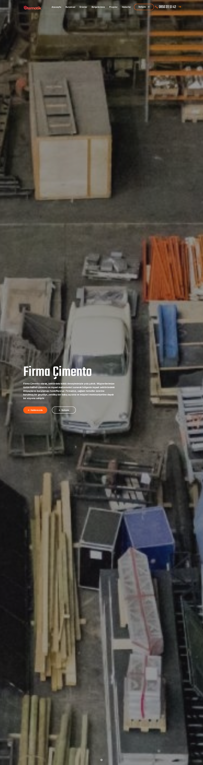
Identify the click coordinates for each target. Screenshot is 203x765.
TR (179, 7)
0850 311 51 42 (167, 7)
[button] (101, 760)
